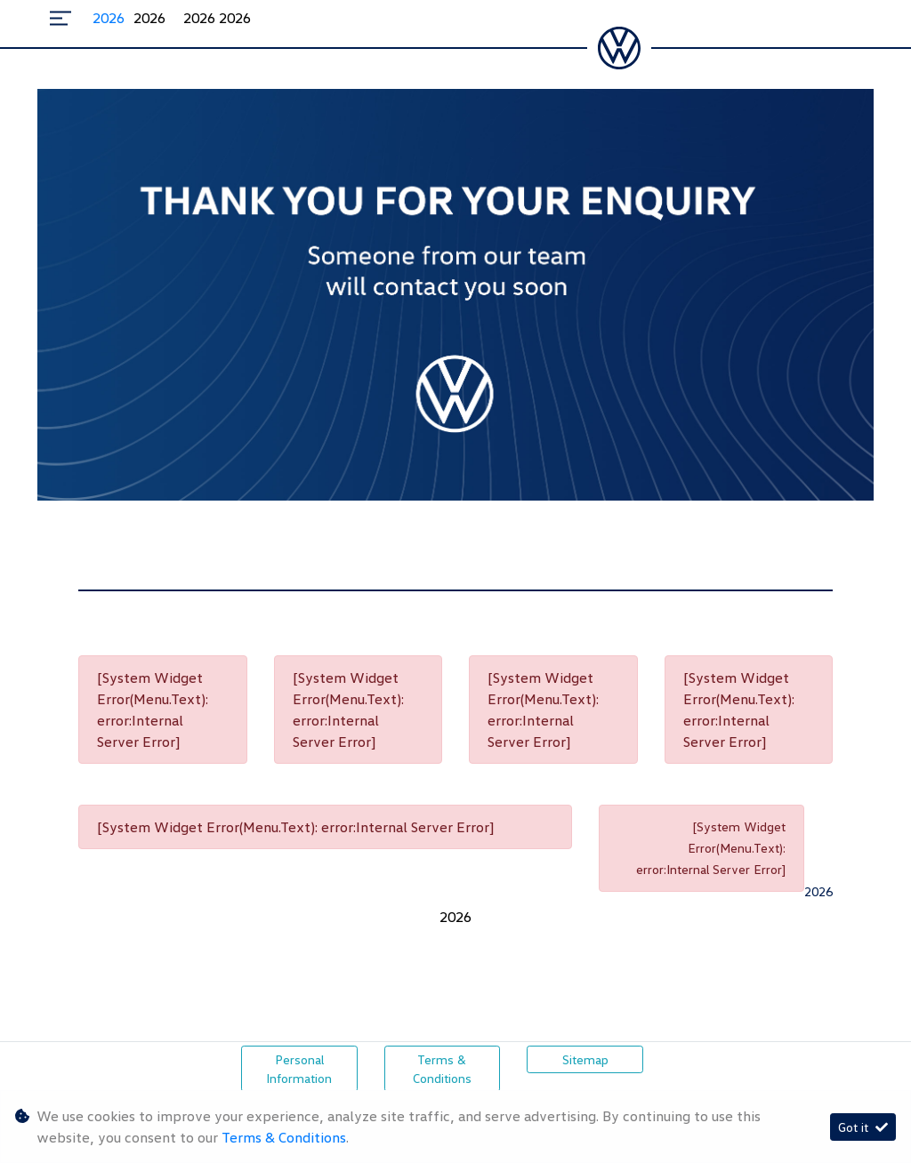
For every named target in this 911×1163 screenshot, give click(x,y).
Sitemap (585, 1059)
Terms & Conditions (442, 1069)
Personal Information (299, 1069)
